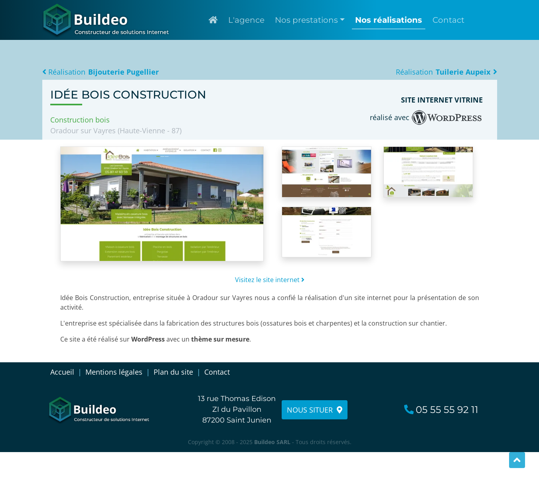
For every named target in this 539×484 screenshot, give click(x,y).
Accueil (62, 372)
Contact (217, 372)
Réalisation (101, 71)
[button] (310, 20)
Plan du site (173, 372)
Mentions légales (113, 372)
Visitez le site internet (269, 279)
